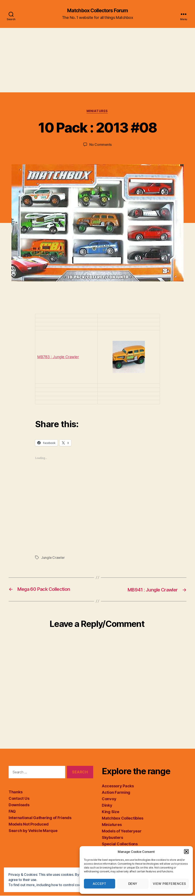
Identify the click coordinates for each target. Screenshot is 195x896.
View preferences (169, 884)
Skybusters (112, 838)
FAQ (12, 811)
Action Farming (116, 793)
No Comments (100, 145)
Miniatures (97, 112)
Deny (132, 884)
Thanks (15, 792)
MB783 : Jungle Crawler (58, 357)
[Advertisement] (97, 60)
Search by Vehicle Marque (33, 831)
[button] (186, 851)
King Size (110, 812)
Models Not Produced (29, 824)
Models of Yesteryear (122, 831)
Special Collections (120, 844)
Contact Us (19, 799)
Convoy (109, 799)
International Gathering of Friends (40, 818)
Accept (99, 884)
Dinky (107, 805)
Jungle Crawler (53, 558)
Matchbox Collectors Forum (97, 10)
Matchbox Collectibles (122, 818)
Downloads (19, 805)
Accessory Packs (118, 786)
